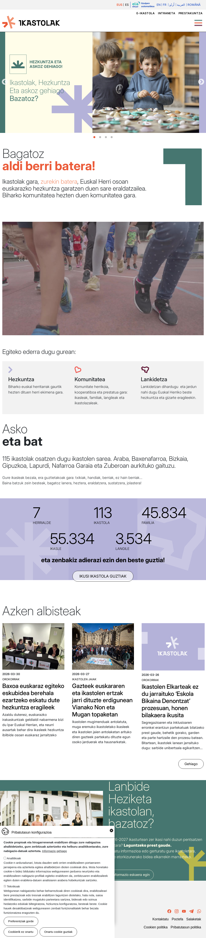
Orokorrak (11, 679)
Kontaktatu (160, 919)
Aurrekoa (5, 82)
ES (127, 5)
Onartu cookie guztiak (58, 931)
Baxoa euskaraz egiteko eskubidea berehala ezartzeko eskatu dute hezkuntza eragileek (33, 696)
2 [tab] (100, 137)
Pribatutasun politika (186, 927)
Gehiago (191, 764)
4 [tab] (112, 137)
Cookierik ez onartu (20, 931)
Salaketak (193, 919)
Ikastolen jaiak (84, 679)
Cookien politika (156, 927)
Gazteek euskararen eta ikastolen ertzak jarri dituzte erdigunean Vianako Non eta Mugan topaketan (102, 700)
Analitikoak (14, 858)
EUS (119, 5)
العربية (181, 4)
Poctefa (177, 919)
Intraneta (166, 13)
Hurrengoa (201, 82)
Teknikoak (13, 886)
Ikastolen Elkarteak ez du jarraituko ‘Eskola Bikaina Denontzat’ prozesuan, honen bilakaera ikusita (170, 701)
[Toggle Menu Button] (198, 21)
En (158, 4)
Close (111, 830)
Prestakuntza (191, 13)
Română (194, 4)
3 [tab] (106, 137)
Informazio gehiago (54, 851)
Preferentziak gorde (21, 921)
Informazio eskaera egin (131, 875)
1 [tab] (94, 137)
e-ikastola (145, 13)
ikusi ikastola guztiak (102, 576)
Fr (164, 4)
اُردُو (171, 4)
